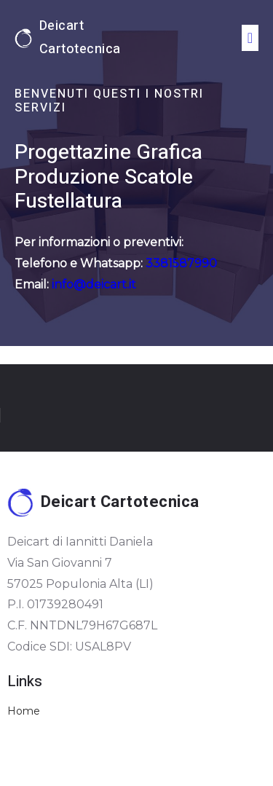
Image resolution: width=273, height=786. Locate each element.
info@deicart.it (94, 284)
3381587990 (180, 263)
